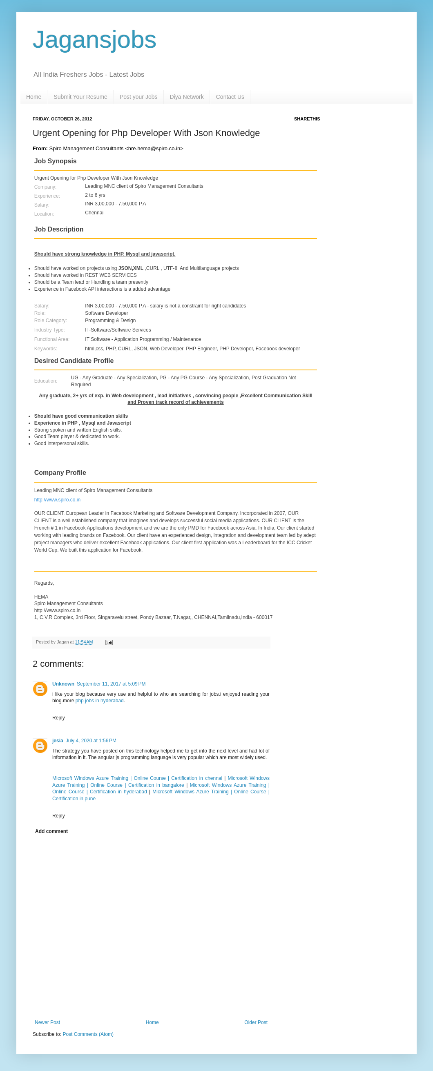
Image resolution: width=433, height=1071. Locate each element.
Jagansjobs (95, 39)
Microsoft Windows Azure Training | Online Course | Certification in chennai (138, 778)
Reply (58, 718)
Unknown (63, 684)
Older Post (256, 1022)
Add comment (51, 831)
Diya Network (187, 97)
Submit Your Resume (80, 97)
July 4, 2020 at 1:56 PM (91, 741)
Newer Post (47, 1022)
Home (33, 97)
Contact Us (230, 97)
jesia (57, 741)
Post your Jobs (139, 97)
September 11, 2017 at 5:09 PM (111, 684)
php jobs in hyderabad (100, 701)
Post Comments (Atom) (88, 1034)
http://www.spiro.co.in (57, 500)
